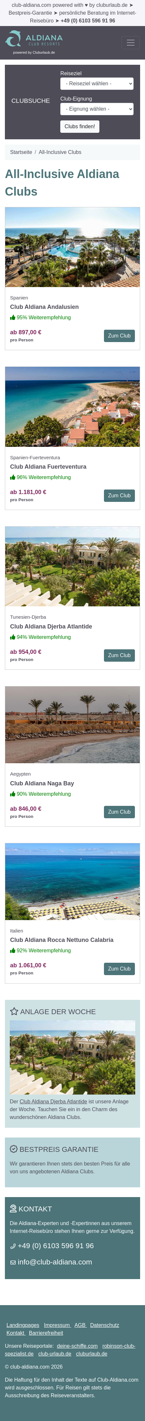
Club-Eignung (76, 99)
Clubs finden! (80, 126)
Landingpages (23, 1325)
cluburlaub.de (91, 1354)
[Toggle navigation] (131, 42)
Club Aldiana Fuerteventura (48, 466)
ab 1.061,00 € (28, 965)
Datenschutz (104, 1325)
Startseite (21, 152)
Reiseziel (70, 73)
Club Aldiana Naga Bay (42, 783)
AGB (81, 1325)
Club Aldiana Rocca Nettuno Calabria (61, 940)
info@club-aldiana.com (55, 1262)
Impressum (57, 1325)
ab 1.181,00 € (28, 492)
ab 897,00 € (25, 332)
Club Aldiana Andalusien (44, 307)
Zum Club (119, 335)
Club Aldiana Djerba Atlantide (51, 626)
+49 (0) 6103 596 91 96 (88, 20)
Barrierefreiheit (46, 1333)
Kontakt (16, 1333)
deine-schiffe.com (77, 1346)
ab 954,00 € (25, 652)
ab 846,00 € (25, 809)
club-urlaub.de (54, 1354)
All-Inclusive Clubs (60, 152)
